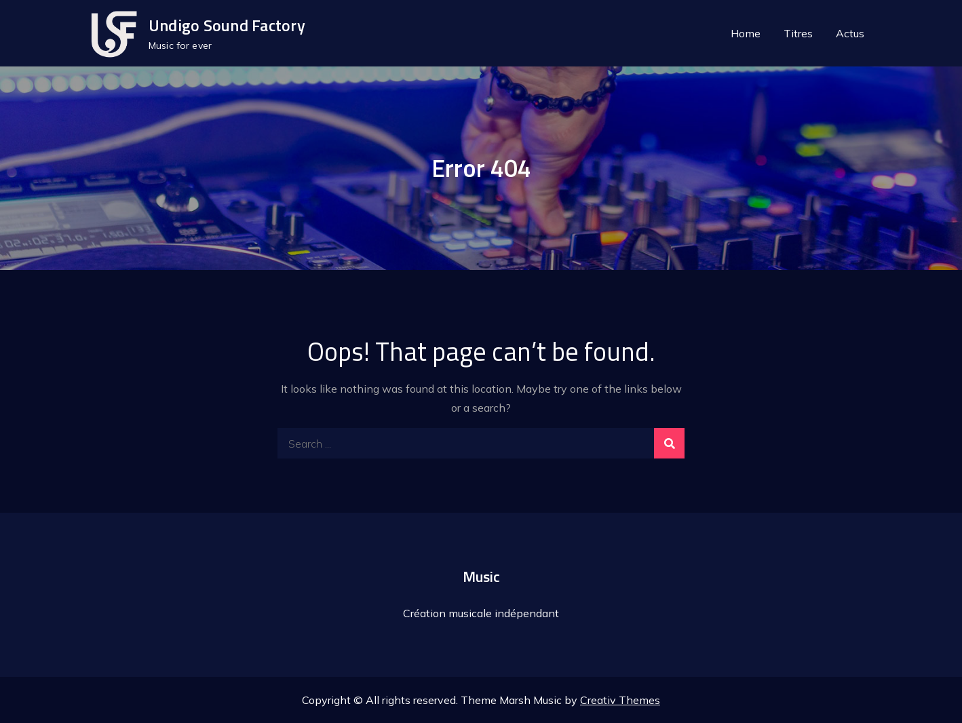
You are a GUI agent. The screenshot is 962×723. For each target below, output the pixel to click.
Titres (798, 33)
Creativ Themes (620, 700)
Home (746, 33)
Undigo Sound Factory (227, 25)
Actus (850, 33)
